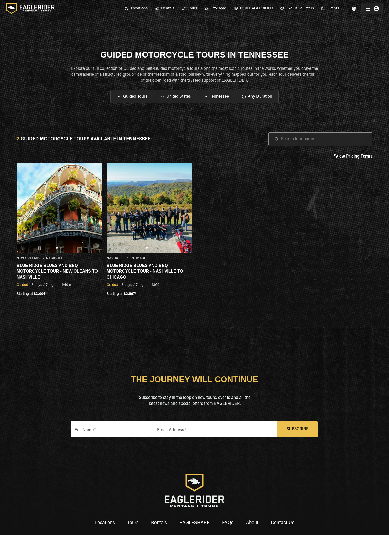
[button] (132, 96)
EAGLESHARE (194, 523)
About (252, 523)
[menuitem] (136, 8)
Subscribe (297, 429)
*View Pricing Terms (353, 156)
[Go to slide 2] (61, 248)
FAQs (228, 523)
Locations (105, 523)
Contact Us (282, 523)
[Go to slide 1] (57, 248)
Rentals (159, 523)
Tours (133, 523)
